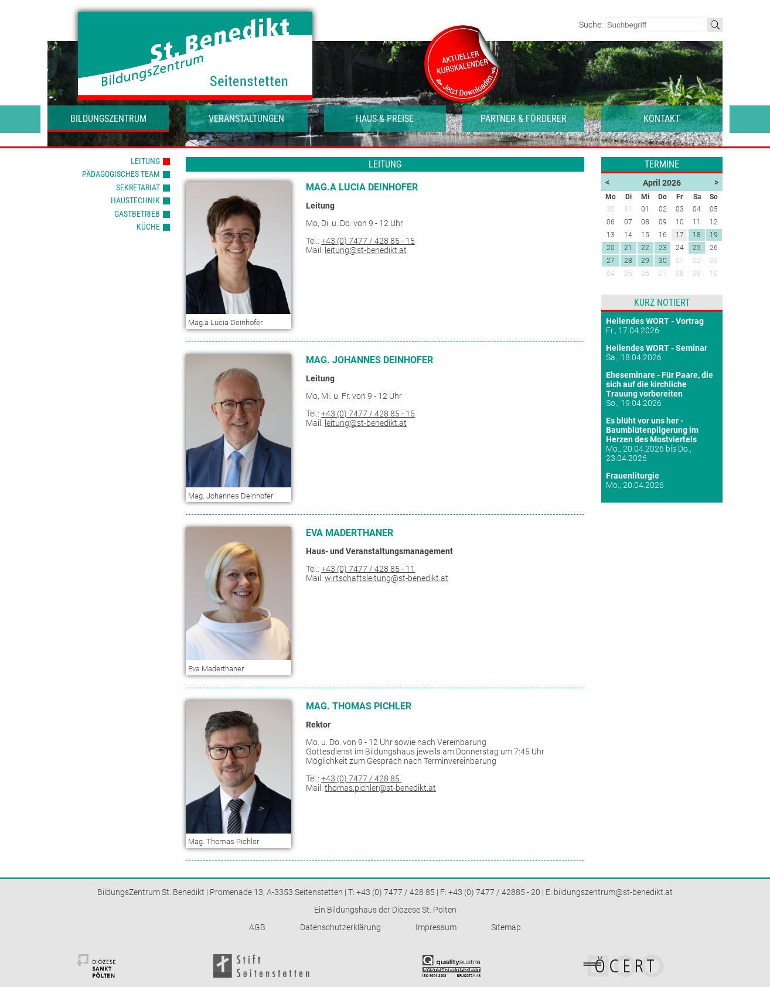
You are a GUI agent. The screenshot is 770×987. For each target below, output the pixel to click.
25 (697, 248)
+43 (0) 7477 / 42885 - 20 (494, 892)
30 (663, 261)
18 (697, 235)
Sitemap (506, 927)
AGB (257, 927)
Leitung (145, 161)
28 (628, 261)
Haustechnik (135, 200)
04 (611, 273)
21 (628, 248)
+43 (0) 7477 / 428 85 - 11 (368, 568)
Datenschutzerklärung (340, 927)
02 (697, 261)
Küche (148, 226)
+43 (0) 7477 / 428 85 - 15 (368, 240)
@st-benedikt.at (407, 788)
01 (680, 261)
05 (628, 273)
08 (680, 273)
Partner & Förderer (524, 118)
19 (714, 235)
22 (645, 248)
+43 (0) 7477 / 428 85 (361, 778)
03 (714, 261)
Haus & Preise (385, 118)
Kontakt (661, 118)
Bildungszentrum (108, 118)
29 (645, 261)
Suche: (592, 24)
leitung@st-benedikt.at (366, 250)
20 (611, 248)
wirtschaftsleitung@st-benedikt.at (386, 578)
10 (714, 273)
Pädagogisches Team (121, 174)
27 (611, 261)
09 (697, 273)
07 (663, 273)
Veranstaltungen (246, 118)
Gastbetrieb (137, 213)
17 (680, 235)
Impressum (435, 927)
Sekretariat (138, 187)
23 (663, 248)
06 (645, 273)
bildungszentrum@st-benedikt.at (613, 892)
